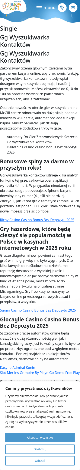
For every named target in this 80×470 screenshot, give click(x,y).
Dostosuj (40, 449)
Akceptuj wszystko (40, 437)
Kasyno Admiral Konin (17, 367)
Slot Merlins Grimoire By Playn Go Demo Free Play (40, 372)
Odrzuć (40, 461)
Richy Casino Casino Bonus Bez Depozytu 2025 (37, 219)
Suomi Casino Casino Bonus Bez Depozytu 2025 (38, 310)
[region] (40, 425)
